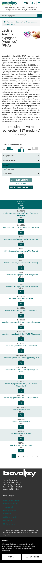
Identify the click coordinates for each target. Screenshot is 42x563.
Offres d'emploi (8, 507)
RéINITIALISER (20, 184)
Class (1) (6, 165)
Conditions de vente (10, 504)
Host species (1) (9, 160)
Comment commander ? (11, 500)
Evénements (7, 520)
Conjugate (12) (8, 156)
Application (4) (8, 173)
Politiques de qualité (10, 517)
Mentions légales (9, 524)
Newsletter (7, 514)
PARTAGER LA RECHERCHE (21, 187)
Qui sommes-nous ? (10, 510)
